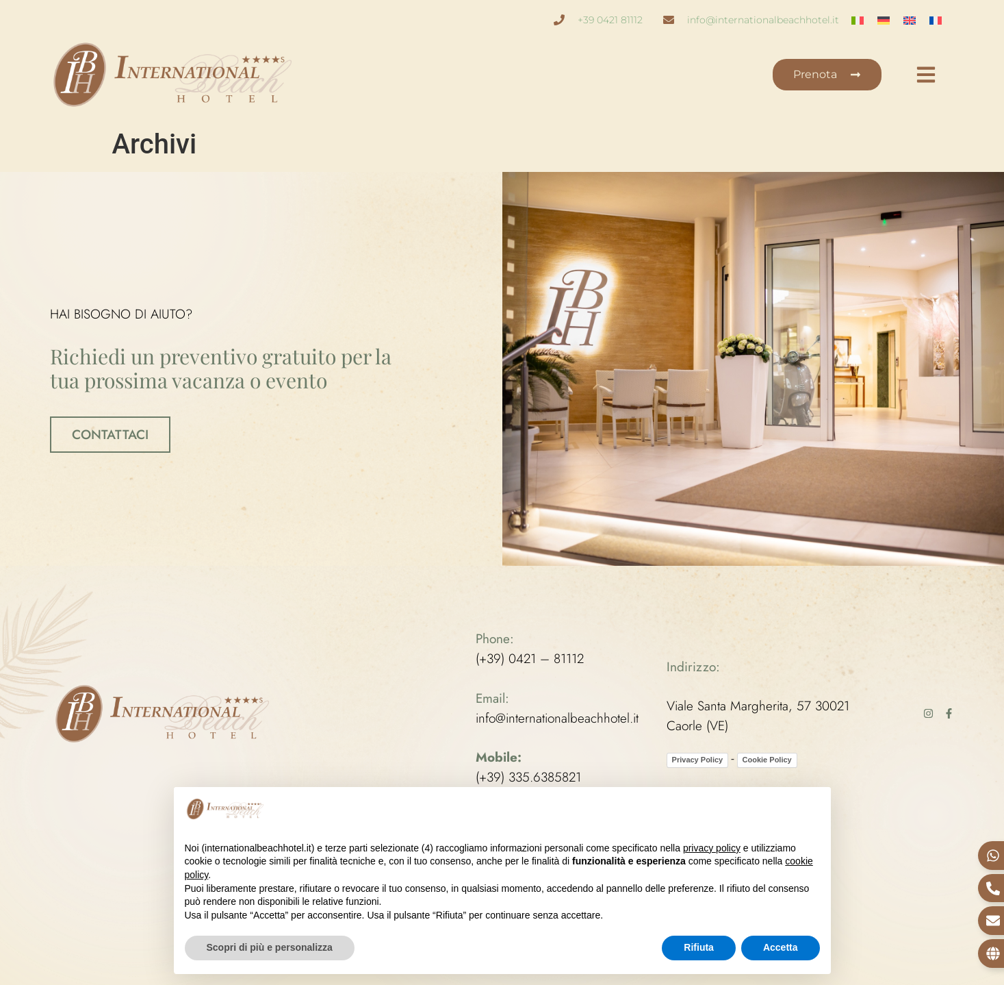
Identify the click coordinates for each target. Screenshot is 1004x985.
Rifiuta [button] (699, 947)
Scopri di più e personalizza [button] (270, 947)
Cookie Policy (767, 759)
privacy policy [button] (712, 848)
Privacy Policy (697, 759)
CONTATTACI (110, 434)
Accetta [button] (780, 947)
